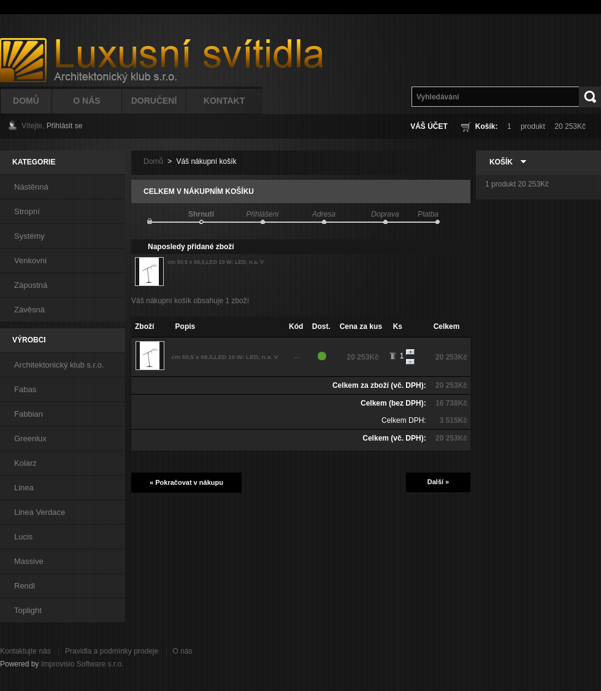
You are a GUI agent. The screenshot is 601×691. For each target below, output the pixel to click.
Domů (26, 101)
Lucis (23, 536)
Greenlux (30, 438)
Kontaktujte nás (25, 651)
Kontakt (224, 101)
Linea (24, 487)
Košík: (486, 126)
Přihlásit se (65, 126)
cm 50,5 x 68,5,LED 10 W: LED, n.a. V (215, 262)
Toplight (28, 610)
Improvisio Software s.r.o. (82, 664)
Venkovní (30, 260)
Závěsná (29, 309)
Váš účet (429, 126)
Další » (438, 481)
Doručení (154, 101)
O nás (183, 651)
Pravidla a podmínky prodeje (111, 651)
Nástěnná (31, 186)
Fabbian (28, 414)
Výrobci (29, 340)
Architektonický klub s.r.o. (59, 364)
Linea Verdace (39, 512)
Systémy (29, 236)
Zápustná (30, 285)
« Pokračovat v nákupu (186, 482)
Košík (501, 162)
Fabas (25, 389)
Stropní (27, 211)
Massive (29, 561)
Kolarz (25, 463)
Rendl (24, 585)
